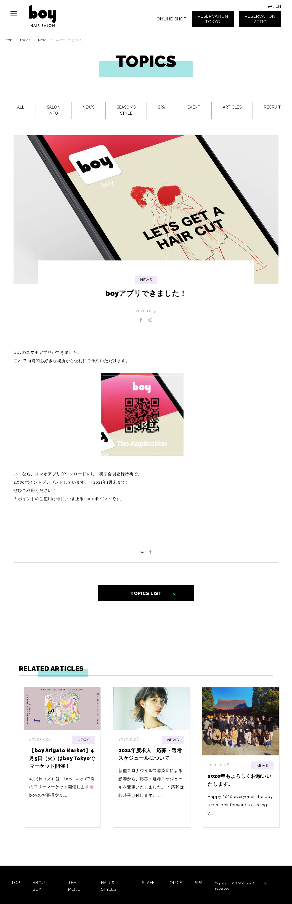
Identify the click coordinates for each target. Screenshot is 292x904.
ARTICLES (232, 107)
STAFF (148, 882)
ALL (21, 107)
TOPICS (174, 882)
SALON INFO (53, 110)
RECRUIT (272, 107)
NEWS (88, 107)
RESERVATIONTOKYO (213, 19)
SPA (161, 107)
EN (278, 6)
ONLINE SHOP (171, 19)
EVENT (194, 107)
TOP (15, 882)
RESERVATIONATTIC (260, 19)
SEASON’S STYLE (126, 110)
